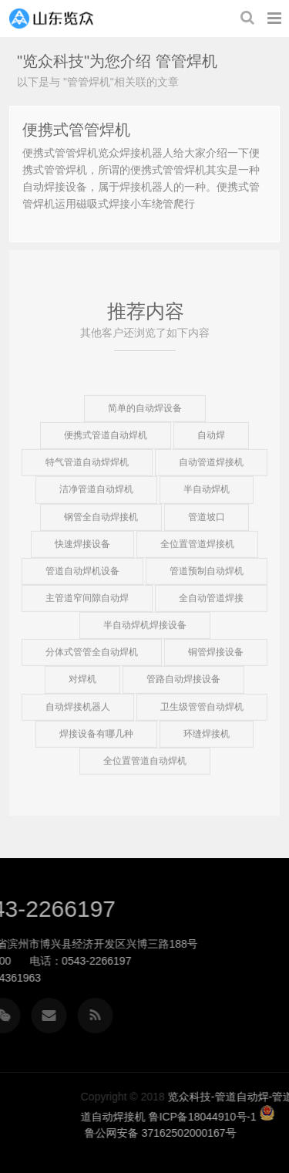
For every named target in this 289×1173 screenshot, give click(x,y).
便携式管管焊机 (76, 129)
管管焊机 (186, 60)
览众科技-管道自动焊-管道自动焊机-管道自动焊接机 (51, 18)
